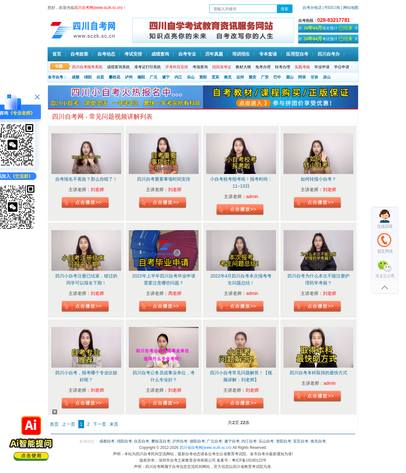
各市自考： (57, 77)
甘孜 (314, 77)
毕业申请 (322, 67)
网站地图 (350, 7)
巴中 (277, 77)
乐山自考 (266, 441)
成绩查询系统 (118, 67)
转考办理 (282, 67)
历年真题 (214, 54)
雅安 (252, 77)
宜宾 (215, 77)
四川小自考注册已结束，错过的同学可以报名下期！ (86, 279)
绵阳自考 (124, 441)
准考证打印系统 (147, 67)
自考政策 (79, 54)
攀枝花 (114, 77)
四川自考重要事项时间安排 (163, 179)
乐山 (190, 77)
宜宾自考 (300, 441)
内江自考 (249, 441)
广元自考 (214, 441)
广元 (153, 77)
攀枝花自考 (160, 441)
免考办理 (263, 67)
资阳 (203, 77)
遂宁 (166, 77)
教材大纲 (243, 67)
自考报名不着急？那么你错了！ (86, 179)
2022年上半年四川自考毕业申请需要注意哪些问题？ (163, 279)
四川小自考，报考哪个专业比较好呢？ (86, 376)
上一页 (68, 424)
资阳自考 (283, 441)
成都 (75, 77)
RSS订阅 (333, 7)
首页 (56, 54)
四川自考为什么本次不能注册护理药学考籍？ (318, 279)
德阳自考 (197, 441)
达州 (240, 77)
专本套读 (268, 54)
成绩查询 (160, 54)
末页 (113, 424)
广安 (265, 77)
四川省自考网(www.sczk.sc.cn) (206, 447)
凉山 (327, 77)
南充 (228, 77)
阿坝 (302, 77)
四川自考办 (329, 54)
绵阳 (88, 77)
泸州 (129, 77)
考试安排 (133, 54)
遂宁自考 (231, 441)
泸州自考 (179, 441)
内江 (178, 77)
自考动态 (106, 54)
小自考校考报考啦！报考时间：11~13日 (241, 183)
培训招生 (241, 54)
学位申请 (341, 67)
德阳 (141, 77)
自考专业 (187, 54)
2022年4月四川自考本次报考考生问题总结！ (241, 279)
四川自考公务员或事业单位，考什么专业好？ (164, 376)
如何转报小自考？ (318, 179)
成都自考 (107, 441)
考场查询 (200, 67)
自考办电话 (312, 7)
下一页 (99, 424)
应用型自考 (297, 54)
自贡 (100, 77)
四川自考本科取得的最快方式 (318, 372)
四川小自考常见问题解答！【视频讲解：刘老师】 (241, 376)
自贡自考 (141, 441)
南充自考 (318, 441)
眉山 (289, 77)
